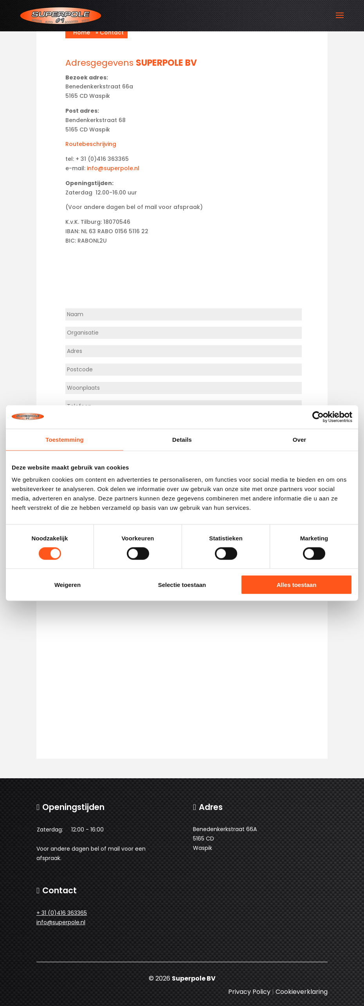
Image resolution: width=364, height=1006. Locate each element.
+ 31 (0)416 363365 (61, 913)
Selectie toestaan (182, 584)
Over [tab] (299, 439)
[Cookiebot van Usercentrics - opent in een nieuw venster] (318, 417)
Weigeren (67, 584)
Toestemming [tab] (64, 439)
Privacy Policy (249, 991)
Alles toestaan (297, 584)
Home (81, 32)
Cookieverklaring (302, 991)
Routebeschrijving (90, 144)
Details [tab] (182, 439)
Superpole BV (194, 978)
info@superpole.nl (113, 168)
